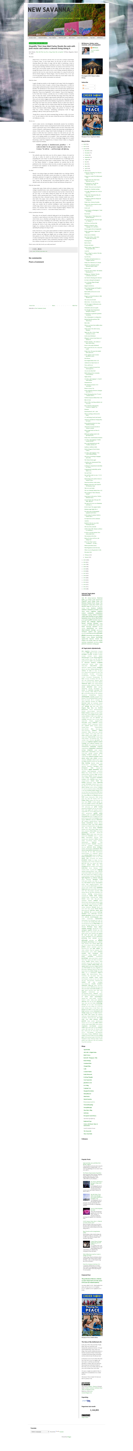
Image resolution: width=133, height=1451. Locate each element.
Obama (95, 927)
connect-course (85, 751)
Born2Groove (99, 599)
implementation (85, 842)
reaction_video (89, 963)
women (83, 1035)
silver (85, 987)
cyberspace (89, 759)
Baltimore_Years (85, 698)
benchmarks (95, 703)
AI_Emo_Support (99, 673)
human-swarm (85, 835)
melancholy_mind (94, 897)
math (101, 890)
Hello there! (87, 294)
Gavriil (85, 805)
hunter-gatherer (89, 837)
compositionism (85, 748)
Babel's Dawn (87, 1055)
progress (93, 637)
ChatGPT (84, 601)
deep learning (89, 616)
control (101, 751)
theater (83, 1008)
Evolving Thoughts (88, 1077)
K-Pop (92, 861)
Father (87, 792)
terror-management (98, 1004)
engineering (99, 782)
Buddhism (97, 714)
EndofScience (89, 782)
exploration (85, 788)
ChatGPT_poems (85, 727)
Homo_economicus (86, 831)
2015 (84, 577)
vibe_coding (92, 1022)
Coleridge (84, 743)
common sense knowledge (96, 745)
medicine (100, 895)
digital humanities (94, 769)
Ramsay (97, 961)
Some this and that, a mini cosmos (92, 482)
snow (88, 988)
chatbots (89, 722)
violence (100, 1022)
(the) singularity (86, 651)
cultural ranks (89, 758)
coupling (90, 615)
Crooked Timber (88, 1071)
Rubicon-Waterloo (94, 974)
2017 (84, 573)
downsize (92, 774)
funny (83, 802)
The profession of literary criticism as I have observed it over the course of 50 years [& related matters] (92, 1280)
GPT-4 (98, 811)
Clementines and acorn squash (91, 307)
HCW (90, 824)
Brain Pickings (87, 1060)
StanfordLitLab (92, 991)
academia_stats (85, 664)
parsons (86, 933)
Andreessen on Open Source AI (91, 362)
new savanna (98, 628)
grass (96, 816)
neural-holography (94, 917)
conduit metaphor (98, 750)
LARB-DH (100, 871)
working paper (95, 643)
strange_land (97, 995)
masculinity (97, 890)
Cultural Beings (85, 756)
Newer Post (32, 305)
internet (83, 850)
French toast (99, 798)
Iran (91, 851)
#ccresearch (84, 652)
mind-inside (95, 905)
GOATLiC (89, 808)
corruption (95, 753)
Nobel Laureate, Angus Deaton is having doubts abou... (92, 248)
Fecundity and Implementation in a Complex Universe (92, 259)
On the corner (87, 268)
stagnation (84, 992)
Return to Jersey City (89, 388)
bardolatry (100, 698)
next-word (91, 923)
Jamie (83, 855)
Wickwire (98, 1029)
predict (95, 951)
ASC (97, 693)
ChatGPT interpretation (93, 724)
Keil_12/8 (84, 863)
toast (92, 1009)
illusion (95, 840)
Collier (101, 743)
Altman (96, 681)
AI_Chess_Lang (99, 672)
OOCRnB (95, 930)
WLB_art (83, 1032)
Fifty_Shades (84, 795)
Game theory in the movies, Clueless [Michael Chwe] (92, 497)
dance (85, 761)
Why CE (93, 1029)
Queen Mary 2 (85, 959)
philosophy (99, 633)
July (86, 161)
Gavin (83, 805)
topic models (95, 1009)
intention (83, 848)
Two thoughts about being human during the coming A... (92, 310)
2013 (84, 582)
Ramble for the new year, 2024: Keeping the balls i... (91, 523)
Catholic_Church (85, 717)
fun (101, 800)
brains (97, 609)
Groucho (93, 818)
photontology (89, 635)
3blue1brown (87, 660)
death (101, 761)
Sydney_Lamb (94, 999)
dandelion (89, 761)
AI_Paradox (100, 675)
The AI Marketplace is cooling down (92, 317)
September (87, 157)
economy (84, 779)
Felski (88, 793)
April (86, 168)
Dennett (100, 764)
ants (101, 688)
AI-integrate (87, 678)
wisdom (100, 1030)
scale (101, 975)
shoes (83, 987)
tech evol (90, 1003)
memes (98, 625)
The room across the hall (90, 299)
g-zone (83, 620)
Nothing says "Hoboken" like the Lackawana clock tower (91, 275)
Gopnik (83, 811)
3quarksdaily (87, 1049)
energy (94, 782)
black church (99, 706)
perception (88, 936)
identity (96, 839)
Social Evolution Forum (89, 1128)
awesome (92, 696)
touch (100, 1009)
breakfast (88, 713)
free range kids (88, 798)
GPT (101, 601)
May (86, 166)
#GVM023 (90, 656)
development (85, 768)
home (97, 829)
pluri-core (94, 945)
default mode (99, 763)
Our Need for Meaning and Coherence (93, 277)
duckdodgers (100, 774)
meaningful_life (85, 624)
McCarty (87, 892)
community (91, 613)
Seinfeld (83, 982)
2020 (84, 566)
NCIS (83, 917)
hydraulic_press (85, 839)
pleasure (89, 945)
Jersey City (99, 603)
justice (89, 861)
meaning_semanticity (98, 894)
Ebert (101, 776)
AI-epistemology (96, 677)
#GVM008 (90, 654)
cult (101, 754)
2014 (84, 580)
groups (97, 818)
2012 (84, 584)
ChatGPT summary (98, 725)
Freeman (95, 798)
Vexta (87, 1022)
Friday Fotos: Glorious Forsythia (91, 202)
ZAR (94, 1040)
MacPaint (93, 882)
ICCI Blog (86, 1085)
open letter (100, 930)
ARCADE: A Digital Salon (90, 1052)
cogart (86, 741)
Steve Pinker (84, 995)
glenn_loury (87, 806)
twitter (85, 1014)
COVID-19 (89, 754)
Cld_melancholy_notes (94, 738)
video (96, 1022)
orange (91, 931)
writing (88, 1038)
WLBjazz (90, 1033)
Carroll (95, 716)
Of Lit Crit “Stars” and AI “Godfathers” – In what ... (91, 542)
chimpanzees (84, 732)
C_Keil (91, 716)
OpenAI (83, 931)
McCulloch (92, 892)
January (87, 557)
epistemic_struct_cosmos (97, 784)
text (87, 1006)
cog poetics (97, 740)
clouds (101, 738)
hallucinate (93, 819)
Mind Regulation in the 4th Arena (92, 547)
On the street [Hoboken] (89, 336)
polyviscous (100, 946)
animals (83, 687)
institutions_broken (98, 845)
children (100, 730)
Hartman (96, 822)
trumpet (87, 1012)
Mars (86, 890)
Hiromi (90, 827)
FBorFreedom (94, 792)
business (88, 716)
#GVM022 (84, 656)
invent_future (84, 851)
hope (98, 831)
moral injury (87, 908)
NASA (89, 913)
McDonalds (97, 892)
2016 (84, 575)
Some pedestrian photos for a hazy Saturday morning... (92, 424)
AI (85, 598)
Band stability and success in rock (92, 291)
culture (83, 616)
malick (83, 885)
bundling (83, 716)
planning (94, 943)
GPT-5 (83, 813)
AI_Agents (100, 670)
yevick (83, 1040)
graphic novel (92, 816)
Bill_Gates (94, 704)
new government (91, 920)
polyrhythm (94, 946)
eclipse (83, 777)
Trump (83, 1012)
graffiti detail (96, 815)
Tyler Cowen (91, 1014)
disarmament (100, 771)
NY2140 (84, 927)
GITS (83, 806)
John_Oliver (100, 860)
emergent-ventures (85, 780)
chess (92, 729)
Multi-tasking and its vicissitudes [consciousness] (92, 373)
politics (98, 635)
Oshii (98, 931)
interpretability (88, 850)
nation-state (94, 913)
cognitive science (97, 741)
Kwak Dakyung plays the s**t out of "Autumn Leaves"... (92, 395)
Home (53, 305)
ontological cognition (87, 631)
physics (100, 942)
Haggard (83, 819)
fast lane (83, 792)
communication (85, 746)
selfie (94, 982)
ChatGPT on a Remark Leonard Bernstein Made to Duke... (91, 265)
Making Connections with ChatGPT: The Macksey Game (92, 485)
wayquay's (100, 1027)
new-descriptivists (85, 923)
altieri (93, 681)
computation (99, 613)
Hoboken (84, 603)
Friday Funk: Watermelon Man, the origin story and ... (92, 195)
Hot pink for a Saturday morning (91, 189)
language (93, 621)
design (101, 766)
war (92, 1027)
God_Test (96, 808)
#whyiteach (87, 659)
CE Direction (96, 717)
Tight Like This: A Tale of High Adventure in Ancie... (91, 333)
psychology (99, 637)
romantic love (98, 638)
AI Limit (89, 670)
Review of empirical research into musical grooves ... (92, 368)
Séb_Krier (84, 980)
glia (92, 806)
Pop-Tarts (92, 37)
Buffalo (100, 714)
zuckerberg (89, 1041)
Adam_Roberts (93, 665)
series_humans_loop (86, 983)
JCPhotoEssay (88, 856)
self (87, 640)
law (82, 874)
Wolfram (100, 1033)
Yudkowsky (90, 1040)
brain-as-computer (91, 711)
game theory (84, 803)
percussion (84, 633)
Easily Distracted (88, 1074)
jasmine (94, 855)
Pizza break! (87, 213)
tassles (86, 1003)
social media (93, 988)
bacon (101, 696)
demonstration (94, 764)
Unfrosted (100, 1016)
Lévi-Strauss (97, 876)
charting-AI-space (98, 720)
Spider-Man (91, 990)
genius (92, 805)
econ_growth (93, 777)
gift (99, 805)
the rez (96, 1006)
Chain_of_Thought (95, 719)
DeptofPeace (89, 766)
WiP (91, 1030)
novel (101, 925)
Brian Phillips (99, 712)
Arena (86, 599)
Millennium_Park (95, 903)
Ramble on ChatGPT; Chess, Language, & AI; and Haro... (91, 226)
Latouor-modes (85, 872)
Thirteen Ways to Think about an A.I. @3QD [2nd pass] (92, 216)
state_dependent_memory (87, 993)
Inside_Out (84, 845)
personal (94, 633)
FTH (94, 800)
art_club (85, 693)
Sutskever (84, 999)
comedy (86, 745)
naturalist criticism (95, 915)
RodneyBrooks (94, 972)
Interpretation (96, 850)
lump (83, 882)
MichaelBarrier (87, 1093)
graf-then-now (89, 813)
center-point (89, 719)
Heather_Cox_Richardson (87, 826)
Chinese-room (95, 732)
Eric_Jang (84, 785)
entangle (83, 784)
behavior (100, 701)
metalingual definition (87, 900)
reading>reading (95, 964)
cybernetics (84, 759)
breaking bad (93, 712)
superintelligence (98, 996)
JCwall (93, 856)
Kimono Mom (91, 864)
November (87, 153)
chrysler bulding (93, 733)
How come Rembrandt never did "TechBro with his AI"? (91, 444)
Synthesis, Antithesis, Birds (90, 447)
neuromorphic (90, 918)
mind (101, 625)
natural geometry (86, 915)
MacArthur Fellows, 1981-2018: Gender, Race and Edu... (91, 237)
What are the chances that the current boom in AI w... (92, 205)
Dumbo (90, 776)
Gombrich (100, 809)
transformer (87, 1011)
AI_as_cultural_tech (86, 672)
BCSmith (93, 701)
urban (87, 1019)
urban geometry (94, 1019)
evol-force (95, 787)
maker (101, 884)
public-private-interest (93, 958)
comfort (89, 745)
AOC (87, 690)
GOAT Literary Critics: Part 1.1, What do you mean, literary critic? (92, 1222)
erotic (92, 785)
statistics (100, 993)
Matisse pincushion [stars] (90, 545)
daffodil (94, 759)
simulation (89, 987)
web (46, 251)
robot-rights (100, 971)
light (83, 877)
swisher (88, 999)
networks (87, 917)
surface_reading (92, 998)
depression (84, 766)
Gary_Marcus (99, 803)
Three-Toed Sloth (88, 1134)
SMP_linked (84, 988)
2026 (84, 144)
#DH (87, 653)
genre (97, 805)
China (89, 732)
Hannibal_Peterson (93, 821)
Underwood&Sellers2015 (92, 1016)
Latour (100, 604)
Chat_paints (84, 722)
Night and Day (87, 376)
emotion (92, 780)
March (86, 170)
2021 (84, 564)
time (90, 1009)
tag (90, 1001)
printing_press (85, 954)
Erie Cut (88, 785)
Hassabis (100, 822)
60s (82, 662)
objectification (99, 630)
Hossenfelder (85, 832)
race (95, 959)
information (100, 843)
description (96, 616)
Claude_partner (99, 736)
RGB (85, 967)
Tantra (83, 1003)
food (83, 797)
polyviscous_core (85, 948)
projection (100, 954)
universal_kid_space (92, 1017)
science (84, 640)
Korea (97, 866)
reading (89, 964)
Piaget (83, 943)
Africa (89, 669)
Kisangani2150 (85, 604)
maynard (83, 892)
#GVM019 (95, 654)
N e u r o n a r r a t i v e (89, 1102)
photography (84, 942)
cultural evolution (97, 615)
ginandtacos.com (88, 1082)
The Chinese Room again (90, 460)
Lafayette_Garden (85, 869)
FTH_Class (98, 800)
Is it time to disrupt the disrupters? (92, 280)
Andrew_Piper (99, 685)
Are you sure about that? (90, 371)
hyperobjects (91, 839)
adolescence (84, 667)
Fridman (91, 800)
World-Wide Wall (95, 606)
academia (99, 608)
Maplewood (84, 889)
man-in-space (94, 886)
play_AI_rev (84, 945)
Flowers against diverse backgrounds (92, 229)
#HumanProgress (85, 657)
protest (83, 956)
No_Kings (88, 925)
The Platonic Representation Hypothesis (92, 1173)
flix (90, 795)
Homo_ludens (93, 831)
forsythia (100, 797)
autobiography (85, 696)
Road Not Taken (96, 969)
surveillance (100, 998)
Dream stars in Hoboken (90, 235)
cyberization (100, 758)
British (83, 714)
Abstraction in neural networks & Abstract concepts (92, 427)
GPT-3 (95, 811)
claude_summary (85, 738)
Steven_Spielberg (91, 995)
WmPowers (95, 1034)
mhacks (100, 900)
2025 (84, 146)
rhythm (88, 967)
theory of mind (92, 1008)
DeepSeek (93, 763)
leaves (91, 874)
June (86, 164)
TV (93, 1012)
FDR (98, 792)
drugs (96, 774)
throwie (86, 1009)
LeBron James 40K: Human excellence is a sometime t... (93, 529)
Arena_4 (96, 691)
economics (99, 777)
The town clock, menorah (90, 526)
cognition (93, 611)
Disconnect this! (88, 552)
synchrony (84, 642)
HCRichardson (85, 824)
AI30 (97, 678)
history (94, 827)
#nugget (83, 659)
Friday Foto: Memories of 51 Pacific (92, 262)
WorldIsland (84, 1038)
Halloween (88, 819)
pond (91, 948)
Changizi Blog (87, 1066)
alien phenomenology (89, 680)
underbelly (100, 1014)
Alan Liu (100, 678)
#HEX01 (100, 656)
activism (91, 664)
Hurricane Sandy (98, 837)
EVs (82, 788)
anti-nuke (90, 688)
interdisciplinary (89, 848)
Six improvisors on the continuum (92, 518)
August (86, 159)
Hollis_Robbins (92, 829)
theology (87, 1008)
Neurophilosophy (88, 1107)
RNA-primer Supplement (87, 969)
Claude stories (100, 735)
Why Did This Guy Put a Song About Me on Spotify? (50, 52)
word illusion (88, 1035)
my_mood (94, 912)
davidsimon (93, 761)
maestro (83, 884)
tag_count (94, 1001)
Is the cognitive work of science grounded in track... (91, 355)
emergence (100, 779)
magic (87, 884)
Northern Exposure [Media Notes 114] (93, 397)
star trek (99, 991)
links (92, 877)
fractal (83, 798)
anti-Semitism (96, 688)
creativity (95, 754)
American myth (86, 683)
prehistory (100, 951)
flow (92, 795)
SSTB (101, 990)
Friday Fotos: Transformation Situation (93, 437)
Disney (89, 601)
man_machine (88, 885)
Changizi (91, 720)
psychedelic (90, 956)
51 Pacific (98, 661)
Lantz (96, 871)
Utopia (88, 1021)
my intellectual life (86, 912)
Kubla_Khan (92, 604)
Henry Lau (95, 826)
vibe (89, 1022)
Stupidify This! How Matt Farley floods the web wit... (91, 180)
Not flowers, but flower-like (90, 223)
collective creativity (94, 743)
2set (96, 659)
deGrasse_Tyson (85, 764)
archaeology (87, 691)
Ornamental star (88, 382)
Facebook (89, 790)
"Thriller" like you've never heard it (92, 187)
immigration (100, 840)
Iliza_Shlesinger (89, 840)
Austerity (86, 521)
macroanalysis (99, 882)
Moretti (96, 908)
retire (83, 967)
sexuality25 (99, 983)
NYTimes (38, 251)
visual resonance (99, 1024)
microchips (84, 903)
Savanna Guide (32, 37)
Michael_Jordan (99, 902)
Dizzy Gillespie (89, 772)
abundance (93, 608)
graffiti (90, 620)
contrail (97, 751)
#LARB (91, 657)
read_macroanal (96, 963)
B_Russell (97, 696)
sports (95, 990)
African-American (92, 598)
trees (101, 1011)
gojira (89, 810)
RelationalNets (91, 966)
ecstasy (88, 779)
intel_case (84, 847)
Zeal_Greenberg (99, 1040)
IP (88, 851)
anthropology (84, 688)
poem (97, 945)
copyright (90, 753)
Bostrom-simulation (98, 709)
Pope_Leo (92, 950)
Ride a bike (87, 323)
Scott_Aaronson (85, 979)
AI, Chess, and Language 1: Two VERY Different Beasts (91, 453)
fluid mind (100, 795)
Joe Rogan (94, 860)
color (83, 745)
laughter (100, 872)
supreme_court (85, 998)
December (87, 150)
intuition (100, 850)
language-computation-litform (88, 871)
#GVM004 (84, 654)
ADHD (101, 665)
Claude (94, 735)
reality (101, 964)
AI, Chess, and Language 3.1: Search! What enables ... (93, 379)
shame (95, 985)
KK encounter (92, 866)
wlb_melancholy (99, 1032)
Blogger (69, 1436)
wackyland (100, 1026)
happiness (100, 821)
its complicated (94, 853)
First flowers (87, 358)
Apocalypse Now (98, 690)
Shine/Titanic (100, 985)
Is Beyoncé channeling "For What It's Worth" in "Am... (93, 173)
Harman (83, 823)
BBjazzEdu (88, 701)
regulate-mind (85, 638)
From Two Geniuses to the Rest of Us (91, 1264)
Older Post (74, 305)
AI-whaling (92, 678)
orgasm (94, 931)
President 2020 (86, 953)
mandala (91, 887)
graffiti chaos (89, 814)
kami (101, 861)
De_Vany (98, 761)
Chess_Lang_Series (86, 730)
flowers (100, 618)
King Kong (99, 864)
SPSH (98, 990)
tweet (95, 1012)
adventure (94, 667)
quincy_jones (91, 959)
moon (83, 908)
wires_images (95, 1030)
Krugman (100, 866)
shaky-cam (95, 640)
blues (92, 708)
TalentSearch (99, 1001)
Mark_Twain (97, 889)
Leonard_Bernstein (85, 876)
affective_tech (84, 669)
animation (90, 609)
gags (101, 802)
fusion (86, 802)
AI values (94, 670)
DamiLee (98, 759)
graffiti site (86, 816)
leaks (85, 874)
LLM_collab (84, 881)
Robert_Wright (93, 971)
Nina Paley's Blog (88, 1110)
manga (101, 623)
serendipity (100, 982)
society (100, 640)
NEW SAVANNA (49, 9)
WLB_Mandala (90, 1032)
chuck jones (99, 733)
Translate (60, 1431)
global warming (98, 806)
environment (89, 784)
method (96, 900)
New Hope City (99, 920)
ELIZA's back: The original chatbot (92, 507)
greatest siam (84, 818)
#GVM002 (95, 652)
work (92, 1035)
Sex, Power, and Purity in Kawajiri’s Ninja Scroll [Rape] (96, 1183)
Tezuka (92, 1006)
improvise (100, 620)
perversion (100, 938)
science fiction (98, 977)
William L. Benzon (92, 1386)
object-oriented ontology (89, 630)
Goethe (86, 809)
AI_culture (92, 673)
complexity (99, 746)
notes (99, 925)
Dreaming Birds (88, 240)
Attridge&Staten (92, 695)
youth (86, 1040)
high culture (99, 826)
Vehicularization (99, 1021)
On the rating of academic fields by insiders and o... (92, 515)
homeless (100, 829)
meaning (90, 894)
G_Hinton (94, 802)
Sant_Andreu (93, 975)
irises (94, 851)
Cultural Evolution (42, 37)
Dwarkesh (95, 776)
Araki (83, 691)
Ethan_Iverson (99, 785)
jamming (84, 621)
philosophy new (93, 940)
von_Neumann (92, 1026)
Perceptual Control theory (90, 1115)
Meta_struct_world (98, 898)
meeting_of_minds (85, 897)
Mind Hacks (87, 1096)
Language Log (87, 1088)
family (93, 790)
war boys (95, 1027)
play (101, 943)
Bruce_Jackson (88, 714)
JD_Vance (98, 856)
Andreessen (93, 685)
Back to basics (87, 243)
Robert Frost (87, 971)
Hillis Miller (85, 827)
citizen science (85, 611)
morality (92, 908)
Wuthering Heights (95, 1038)
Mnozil (98, 907)
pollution (89, 946)
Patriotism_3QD (95, 933)
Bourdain (83, 711)
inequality (94, 843)
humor (83, 837)
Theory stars (99, 1008)
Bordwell (100, 708)
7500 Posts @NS (62, 37)
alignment (97, 680)
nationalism (100, 913)
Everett (91, 787)
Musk (101, 910)
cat (101, 716)
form (97, 797)
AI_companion (85, 673)
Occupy (100, 928)
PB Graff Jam (85, 935)
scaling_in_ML (85, 977)
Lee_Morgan (99, 874)
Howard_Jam (99, 832)
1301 (91, 659)
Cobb (85, 1069)
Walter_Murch (88, 1027)
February (87, 555)
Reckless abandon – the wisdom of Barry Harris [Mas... (92, 342)
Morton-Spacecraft (85, 910)
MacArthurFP (87, 882)
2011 (84, 586)
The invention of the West (90, 536)
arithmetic (100, 691)
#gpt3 (91, 653)
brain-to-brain (99, 711)
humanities (95, 620)
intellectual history (91, 847)
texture (89, 1006)
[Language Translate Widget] (40, 1431)
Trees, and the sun (88, 365)
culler (99, 754)
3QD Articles (72, 37)
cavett (91, 717)
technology (99, 1003)
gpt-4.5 (101, 811)
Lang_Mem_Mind (93, 869)
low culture (100, 881)
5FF (101, 660)
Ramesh (92, 961)
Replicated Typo (87, 1121)
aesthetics (84, 609)
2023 (84, 560)
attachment (100, 693)
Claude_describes (92, 737)
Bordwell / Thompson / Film (90, 1058)
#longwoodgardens (98, 657)
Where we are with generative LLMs (92, 550)
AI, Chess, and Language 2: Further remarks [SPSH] (92, 440)
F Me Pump (84, 790)
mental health (90, 898)
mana (87, 887)
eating (98, 776)
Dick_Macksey (85, 769)
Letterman (92, 876)
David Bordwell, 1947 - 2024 (91, 411)
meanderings (84, 894)
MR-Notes (92, 910)
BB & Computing (95, 699)
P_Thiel (100, 931)
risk (101, 967)
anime (95, 687)
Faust (89, 792)
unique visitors (85, 1417)
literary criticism (87, 623)
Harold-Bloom (89, 823)
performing (89, 633)
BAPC (96, 698)
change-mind (84, 720)
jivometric (84, 860)
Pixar (91, 943)
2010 (84, 589)
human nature (93, 834)
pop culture (42, 251)
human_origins (99, 834)
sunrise (86, 996)
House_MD (92, 832)
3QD (83, 598)
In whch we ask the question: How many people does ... (92, 533)
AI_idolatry (93, 675)
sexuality (90, 640)
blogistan (84, 708)
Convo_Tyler (84, 753)
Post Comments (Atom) (40, 308)
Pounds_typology (85, 951)
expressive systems (92, 788)
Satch (98, 975)
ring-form (91, 638)
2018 (84, 571)
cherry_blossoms (85, 728)
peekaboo (84, 936)
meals (101, 892)
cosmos (100, 753)
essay (95, 785)
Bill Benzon (100, 37)
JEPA (101, 856)
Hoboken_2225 (85, 829)
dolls (97, 772)
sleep (96, 987)
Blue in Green (87, 400)
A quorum (86, 251)
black (94, 706)
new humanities (85, 921)
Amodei (92, 683)
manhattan (99, 887)
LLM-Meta (90, 881)
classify (90, 735)
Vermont (83, 1022)
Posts (84, 85)
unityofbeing (96, 642)
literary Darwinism (86, 879)
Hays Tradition (52, 37)
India (101, 842)
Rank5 (101, 961)
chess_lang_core (99, 728)
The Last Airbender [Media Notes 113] (93, 490)
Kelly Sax (89, 863)
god (93, 808)
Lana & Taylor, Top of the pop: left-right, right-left (92, 500)
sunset (91, 996)
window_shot (87, 1030)
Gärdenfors (93, 803)
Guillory (100, 818)
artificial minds (90, 693)
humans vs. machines (98, 835)
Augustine (100, 695)
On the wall (87, 208)
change (101, 719)
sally (88, 975)
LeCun (95, 874)
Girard (101, 805)
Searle (101, 979)
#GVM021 (100, 654)
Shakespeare (84, 985)
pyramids (100, 958)
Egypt (96, 779)
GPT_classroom (90, 811)
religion (96, 966)
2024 (84, 148)
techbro (94, 1003)
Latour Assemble (95, 872)
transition (91, 1011)
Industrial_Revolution (86, 843)
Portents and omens (88, 245)
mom (101, 907)
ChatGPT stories (89, 725)
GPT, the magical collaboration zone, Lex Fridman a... (92, 304)
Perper (89, 938)
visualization (89, 643)
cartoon (100, 609)
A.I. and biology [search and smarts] (92, 417)
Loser (93, 881)
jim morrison (99, 858)
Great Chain (100, 816)
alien (83, 680)
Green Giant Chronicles (82, 37)
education (92, 779)
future (89, 802)
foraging (86, 797)
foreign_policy (92, 797)
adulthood (89, 667)
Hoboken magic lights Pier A (91, 509)
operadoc (88, 931)
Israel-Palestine (99, 851)
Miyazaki (84, 606)
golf (92, 809)
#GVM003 (100, 652)
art (94, 609)
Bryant (93, 714)
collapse (88, 743)
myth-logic (88, 626)
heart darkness (98, 824)
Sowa (101, 988)
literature (95, 623)
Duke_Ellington (85, 776)
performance (99, 936)
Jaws (97, 855)
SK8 (92, 987)
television (84, 1004)
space (83, 990)
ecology (87, 777)
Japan (90, 855)
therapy (83, 1009)
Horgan (100, 831)
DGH (92, 768)
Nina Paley (97, 923)
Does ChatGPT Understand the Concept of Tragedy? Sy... (91, 406)
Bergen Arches (91, 599)
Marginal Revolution (89, 1091)
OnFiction (86, 1113)
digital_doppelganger (92, 771)
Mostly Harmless (88, 1099)
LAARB (101, 868)
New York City (98, 921)
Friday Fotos (95, 601)
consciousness (92, 751)
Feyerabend (92, 793)
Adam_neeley (84, 665)
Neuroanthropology (88, 1104)
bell (91, 703)
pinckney (87, 943)
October (87, 155)
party (90, 933)
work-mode (96, 1035)
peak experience (98, 631)
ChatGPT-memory (98, 727)
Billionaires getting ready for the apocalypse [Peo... (91, 434)
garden (86, 620)
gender (89, 805)
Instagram (90, 845)
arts (94, 693)
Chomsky (87, 733)
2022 (84, 562)
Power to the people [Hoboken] (91, 345)
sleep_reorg (100, 987)
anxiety (83, 690)
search (98, 979)
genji (94, 805)
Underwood (84, 1016)
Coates (87, 740)
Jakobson (100, 853)
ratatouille (84, 963)
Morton (100, 908)
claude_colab (84, 736)
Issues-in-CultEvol (85, 853)
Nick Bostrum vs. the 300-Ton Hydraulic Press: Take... (91, 184)
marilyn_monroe (90, 889)
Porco (101, 950)
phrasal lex (96, 941)
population (97, 950)
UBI (96, 1014)
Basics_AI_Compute (86, 699)
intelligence (99, 847)
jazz (88, 621)
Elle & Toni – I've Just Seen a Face (92, 302)
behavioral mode (86, 703)
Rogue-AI (89, 606)
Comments (86, 88)
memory (83, 898)
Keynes (94, 863)
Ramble (88, 961)
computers (84, 615)
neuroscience (90, 628)
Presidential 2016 (97, 953)
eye (96, 788)
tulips (91, 1012)
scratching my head (92, 979)
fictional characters (98, 793)
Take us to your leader (89, 488)
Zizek (85, 1041)
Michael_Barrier (85, 902)
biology (87, 706)
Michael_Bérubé (92, 902)
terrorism (83, 1006)
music (34, 251)
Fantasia (97, 790)
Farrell (101, 790)
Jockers (89, 860)
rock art (87, 972)
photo (84, 635)
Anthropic (100, 686)
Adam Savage (98, 664)
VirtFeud (83, 1024)
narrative (95, 626)
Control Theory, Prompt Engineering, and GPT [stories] (96, 1243)
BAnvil (93, 698)
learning (88, 874)
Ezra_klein (100, 788)
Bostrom (91, 709)
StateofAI (95, 993)
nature (101, 915)
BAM (90, 698)
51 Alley (94, 660)
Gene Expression (88, 1080)
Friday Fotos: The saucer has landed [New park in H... (92, 352)
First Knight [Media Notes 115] (91, 360)
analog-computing (98, 683)
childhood (94, 730)
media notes (92, 625)
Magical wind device (89, 286)
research (100, 966)
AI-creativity (89, 677)
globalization (84, 808)
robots (83, 972)
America (100, 682)
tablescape (84, 1001)
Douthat (100, 772)
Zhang (83, 1041)
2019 (84, 569)
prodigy (88, 637)
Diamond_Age (99, 767)
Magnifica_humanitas (94, 884)
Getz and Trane (87, 473)
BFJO (90, 704)
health (93, 824)
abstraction (86, 662)
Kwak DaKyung (93, 868)
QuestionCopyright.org (89, 1118)
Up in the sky (87, 256)
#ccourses (100, 651)
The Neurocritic (87, 1131)
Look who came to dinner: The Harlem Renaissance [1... (93, 271)
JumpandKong (85, 861)
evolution (100, 787)
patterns (100, 933)
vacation (93, 1021)
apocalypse (90, 690)
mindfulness (88, 907)
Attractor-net (84, 695)
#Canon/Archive (94, 651)
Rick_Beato (93, 967)
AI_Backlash (93, 672)
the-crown (100, 1006)
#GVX (95, 656)
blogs (88, 708)
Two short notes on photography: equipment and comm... (91, 512)
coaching (83, 740)
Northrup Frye (94, 925)
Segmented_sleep (98, 980)
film (97, 618)
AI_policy (83, 677)
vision (93, 1024)
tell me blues (90, 1004)
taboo (88, 1001)
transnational (90, 642)
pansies (83, 933)
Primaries (86, 409)
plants (98, 943)
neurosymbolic (85, 920)
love (96, 881)
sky (94, 987)
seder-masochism (90, 980)
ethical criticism (91, 618)
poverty (91, 951)
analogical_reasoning (86, 685)
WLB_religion (85, 1033)
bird (91, 706)
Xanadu (100, 1038)
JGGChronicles (92, 858)
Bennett (100, 703)
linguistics (99, 621)
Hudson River (91, 603)
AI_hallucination (85, 675)
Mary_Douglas (91, 890)
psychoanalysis (99, 956)
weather (83, 1029)
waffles (83, 1027)
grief (90, 818)
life (101, 876)
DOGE (94, 772)
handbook (86, 821)
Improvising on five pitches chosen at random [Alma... (93, 479)
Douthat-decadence (85, 774)
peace (92, 935)
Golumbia (96, 809)
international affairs (97, 848)
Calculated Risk (87, 1063)
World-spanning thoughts (89, 1037)
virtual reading (89, 1024)
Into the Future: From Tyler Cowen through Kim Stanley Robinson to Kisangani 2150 (96, 1196)
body (96, 707)
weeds (89, 1029)
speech (86, 990)
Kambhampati (97, 861)
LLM (97, 604)
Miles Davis (89, 903)
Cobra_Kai (91, 740)
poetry (94, 635)
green (88, 818)
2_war (94, 659)
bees (97, 701)
